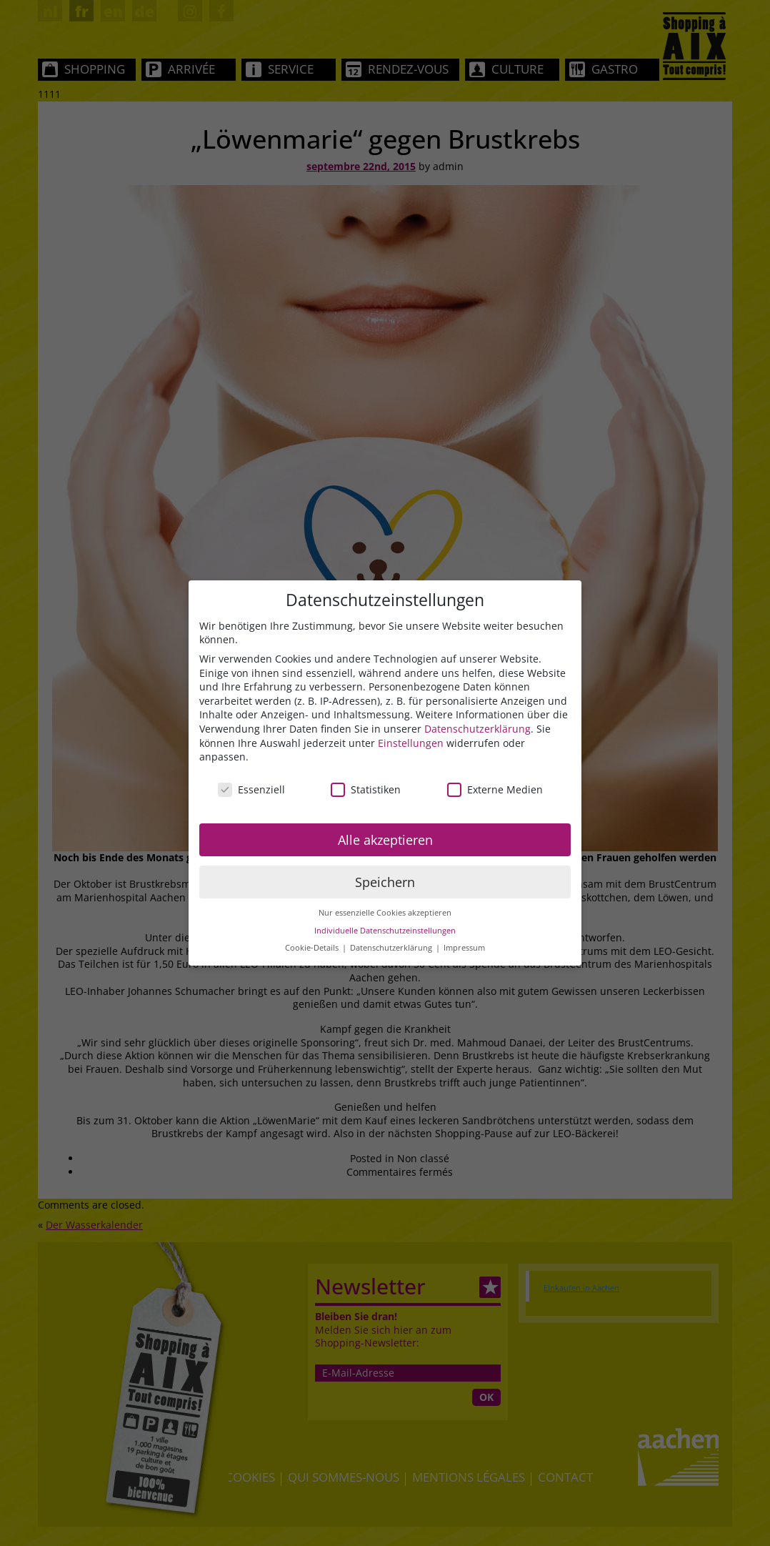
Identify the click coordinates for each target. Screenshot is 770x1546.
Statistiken (366, 789)
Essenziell (251, 789)
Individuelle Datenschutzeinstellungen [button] (385, 931)
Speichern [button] (385, 882)
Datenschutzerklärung (477, 728)
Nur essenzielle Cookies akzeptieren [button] (385, 913)
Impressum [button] (464, 948)
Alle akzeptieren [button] (385, 839)
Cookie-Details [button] (313, 948)
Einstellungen (411, 743)
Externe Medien (495, 789)
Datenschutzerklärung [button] (392, 948)
